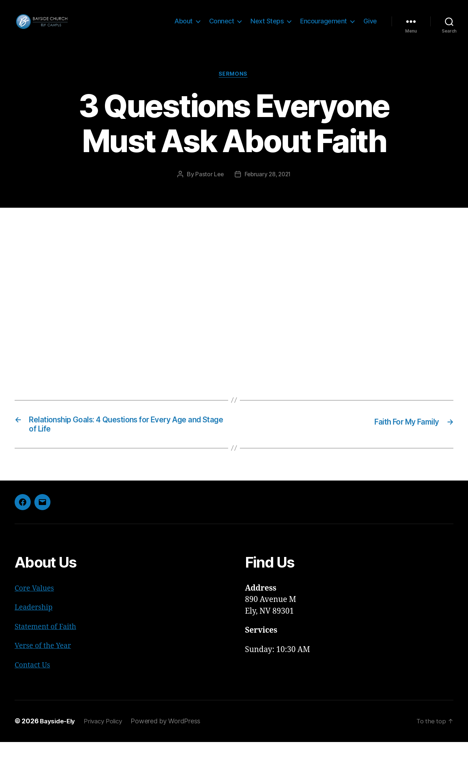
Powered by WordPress (172, 736)
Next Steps (267, 26)
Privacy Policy (107, 736)
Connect (221, 26)
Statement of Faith (48, 642)
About (183, 26)
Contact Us (34, 680)
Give (370, 26)
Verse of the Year (45, 661)
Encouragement (323, 26)
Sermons (234, 86)
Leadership (35, 623)
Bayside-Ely (59, 736)
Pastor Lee (207, 186)
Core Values (36, 603)
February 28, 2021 (268, 186)
